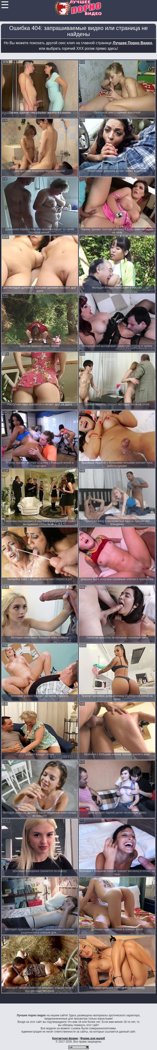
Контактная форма (65, 1038)
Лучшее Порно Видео (132, 43)
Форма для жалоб (92, 1038)
